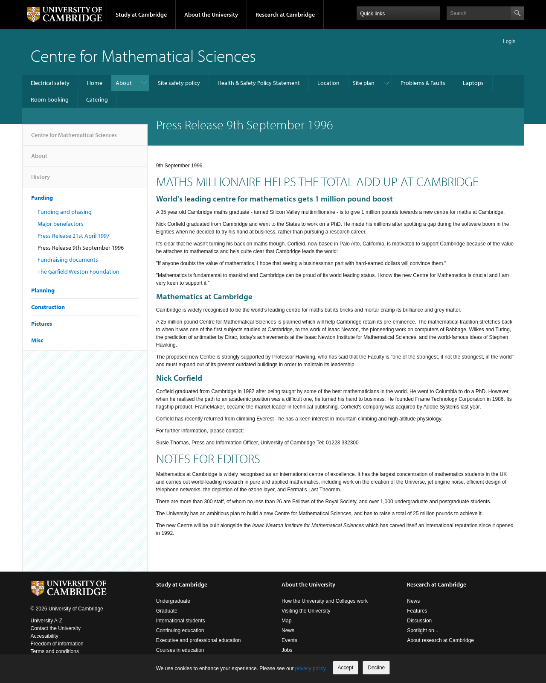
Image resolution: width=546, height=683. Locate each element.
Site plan (364, 83)
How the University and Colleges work (325, 601)
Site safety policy (179, 83)
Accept (346, 668)
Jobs (287, 650)
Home (94, 83)
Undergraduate (173, 601)
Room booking (50, 99)
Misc (37, 340)
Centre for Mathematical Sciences (143, 55)
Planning (43, 290)
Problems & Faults (423, 83)
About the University (211, 14)
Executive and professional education (198, 640)
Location (328, 83)
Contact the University (56, 628)
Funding (42, 197)
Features (417, 611)
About (124, 83)
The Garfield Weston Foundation (78, 271)
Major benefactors (61, 224)
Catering (97, 99)
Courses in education (180, 650)
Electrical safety (50, 83)
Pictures (41, 323)
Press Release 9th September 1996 (81, 247)
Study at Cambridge (141, 14)
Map (286, 621)
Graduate (166, 611)
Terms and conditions (55, 651)
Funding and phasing (65, 212)
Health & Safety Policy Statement (259, 83)
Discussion (419, 621)
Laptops (473, 83)
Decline (376, 668)
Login (509, 41)
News (288, 630)
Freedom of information (57, 644)
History (40, 180)
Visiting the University (306, 611)
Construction (48, 307)
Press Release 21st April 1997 (74, 235)
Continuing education (180, 630)
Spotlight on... (422, 630)
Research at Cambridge (285, 14)
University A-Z (47, 621)
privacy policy (310, 668)
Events (289, 640)
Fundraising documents (68, 259)
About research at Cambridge (440, 640)
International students (180, 621)
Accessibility (44, 636)
